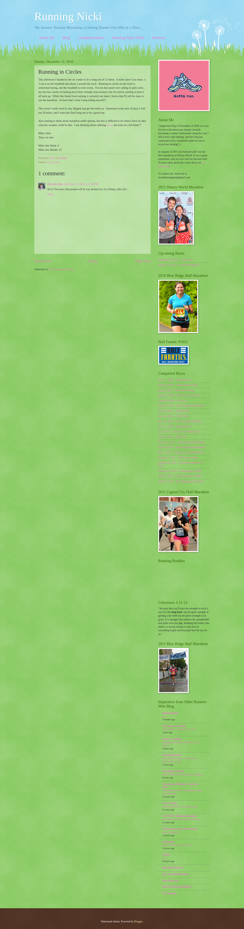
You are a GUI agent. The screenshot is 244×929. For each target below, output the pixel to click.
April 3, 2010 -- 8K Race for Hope (176, 390)
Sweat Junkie (169, 803)
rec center (54, 162)
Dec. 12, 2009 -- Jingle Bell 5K (174, 379)
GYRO (166, 854)
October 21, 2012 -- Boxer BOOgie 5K (178, 265)
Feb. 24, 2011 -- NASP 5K (172, 436)
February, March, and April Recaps (179, 806)
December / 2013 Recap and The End (181, 819)
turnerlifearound (171, 755)
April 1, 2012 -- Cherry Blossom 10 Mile (179, 476)
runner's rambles (172, 739)
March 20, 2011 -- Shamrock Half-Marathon (181, 442)
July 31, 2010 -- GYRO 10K (173, 416)
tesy (164, 716)
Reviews (158, 38)
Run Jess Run (55, 184)
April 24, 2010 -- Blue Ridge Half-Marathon (181, 405)
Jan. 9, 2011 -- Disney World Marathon (178, 431)
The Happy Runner (173, 771)
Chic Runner (169, 893)
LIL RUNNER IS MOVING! (177, 845)
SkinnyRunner (170, 713)
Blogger (138, 921)
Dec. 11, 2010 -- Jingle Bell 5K (174, 426)
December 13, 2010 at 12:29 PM (81, 184)
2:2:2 (164, 858)
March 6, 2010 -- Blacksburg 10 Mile (177, 385)
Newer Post (42, 261)
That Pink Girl (170, 880)
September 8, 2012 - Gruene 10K (175, 259)
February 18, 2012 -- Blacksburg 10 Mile (179, 471)
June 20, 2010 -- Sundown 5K (174, 411)
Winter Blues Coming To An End (178, 729)
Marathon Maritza (172, 867)
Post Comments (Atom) (61, 269)
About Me (47, 38)
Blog (66, 38)
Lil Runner (168, 842)
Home (93, 261)
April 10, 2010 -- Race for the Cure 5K (178, 395)
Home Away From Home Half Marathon (182, 774)
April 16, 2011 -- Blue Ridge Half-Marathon (181, 447)
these (109, 125)
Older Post (143, 261)
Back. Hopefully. (170, 832)
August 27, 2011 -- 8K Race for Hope (178, 457)
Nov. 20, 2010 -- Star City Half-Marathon (180, 421)
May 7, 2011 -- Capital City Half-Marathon (181, 452)
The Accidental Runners (175, 874)
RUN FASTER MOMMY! (177, 886)
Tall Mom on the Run (174, 726)
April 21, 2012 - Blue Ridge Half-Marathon (181, 481)
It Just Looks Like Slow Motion (180, 829)
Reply (50, 194)
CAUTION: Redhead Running (179, 816)
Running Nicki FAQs (128, 38)
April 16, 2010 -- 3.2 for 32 (172, 400)
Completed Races (91, 38)
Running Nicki (68, 16)
